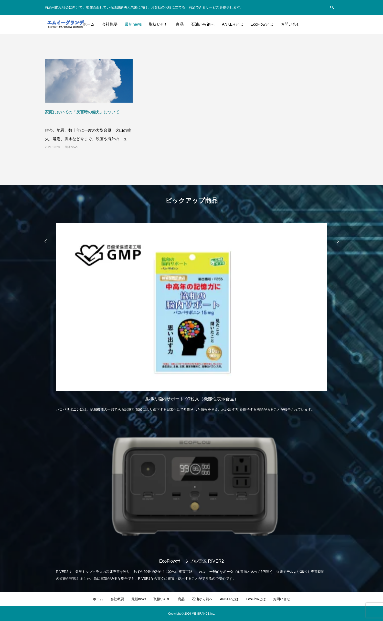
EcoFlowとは (262, 24)
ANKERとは (232, 24)
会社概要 (109, 24)
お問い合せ (290, 24)
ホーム (89, 24)
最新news (133, 24)
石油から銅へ (202, 24)
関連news (71, 147)
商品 (180, 24)
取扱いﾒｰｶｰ (159, 24)
